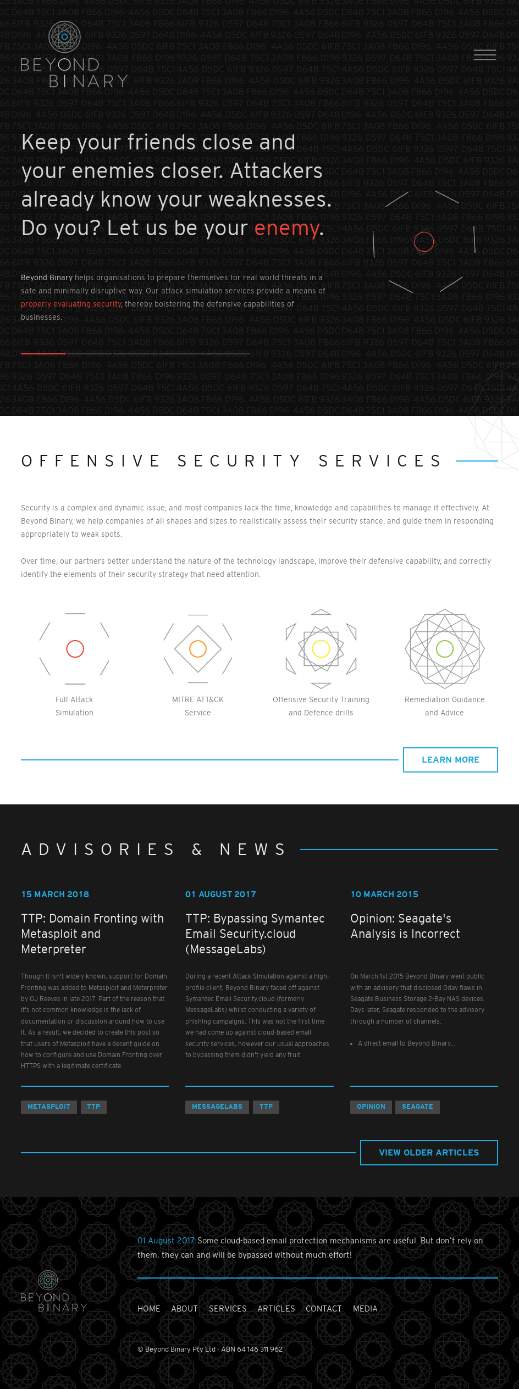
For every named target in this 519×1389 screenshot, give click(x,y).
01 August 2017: (167, 1240)
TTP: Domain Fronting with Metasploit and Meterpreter (92, 934)
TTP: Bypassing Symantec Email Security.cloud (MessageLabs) (255, 934)
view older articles (429, 1152)
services (228, 1308)
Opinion (371, 1106)
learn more (450, 759)
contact (324, 1308)
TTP (93, 1106)
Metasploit (48, 1106)
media (365, 1308)
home (149, 1308)
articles (276, 1308)
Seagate (417, 1106)
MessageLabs (217, 1106)
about (184, 1308)
